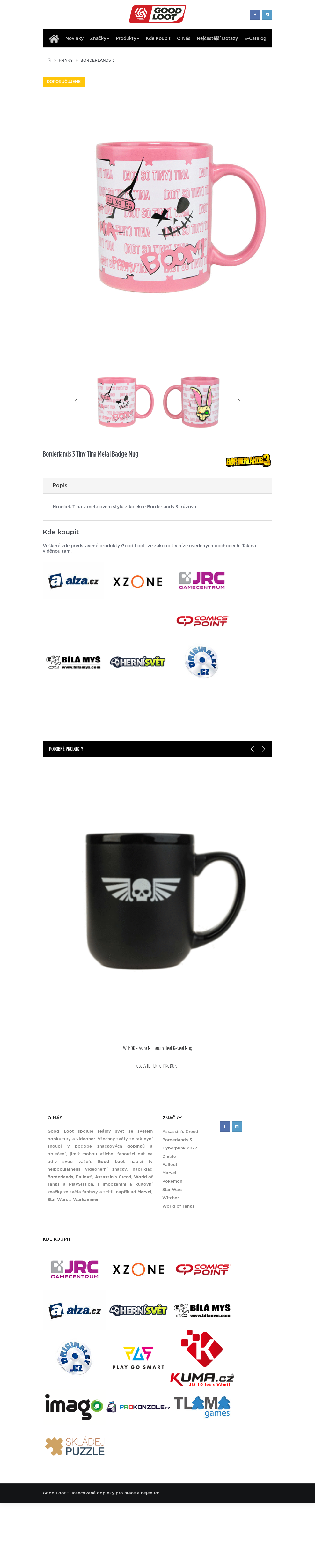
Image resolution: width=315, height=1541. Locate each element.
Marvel (169, 1173)
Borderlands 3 (97, 60)
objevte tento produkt (157, 1066)
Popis (60, 485)
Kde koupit (158, 38)
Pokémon (172, 1181)
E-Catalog (255, 38)
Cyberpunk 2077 (179, 1148)
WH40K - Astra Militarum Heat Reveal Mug (157, 1048)
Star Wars (172, 1189)
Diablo (169, 1156)
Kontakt (184, 1512)
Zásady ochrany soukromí (224, 1512)
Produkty (127, 38)
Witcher (170, 1197)
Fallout (169, 1164)
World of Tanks (178, 1206)
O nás (183, 38)
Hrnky (66, 60)
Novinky (74, 38)
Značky (99, 38)
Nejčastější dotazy (217, 38)
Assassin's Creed (180, 1131)
